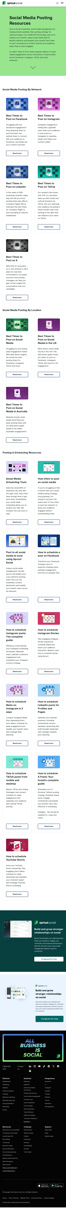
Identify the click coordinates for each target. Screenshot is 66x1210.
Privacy (5, 1198)
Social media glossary (9, 1152)
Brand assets (7, 1164)
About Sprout (28, 1130)
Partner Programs (8, 1161)
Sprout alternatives (8, 1149)
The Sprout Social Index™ (10, 1133)
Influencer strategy (29, 1115)
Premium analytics (8, 1091)
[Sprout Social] (12, 3)
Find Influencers (7, 1155)
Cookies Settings (49, 1198)
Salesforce (48, 1103)
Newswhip (6, 1106)
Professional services (30, 1093)
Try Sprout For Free (49, 959)
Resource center (8, 1145)
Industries (27, 1121)
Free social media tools (10, 1167)
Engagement (6, 1081)
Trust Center (27, 1152)
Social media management (32, 1096)
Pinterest (47, 1097)
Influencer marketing (9, 1097)
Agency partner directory (10, 1158)
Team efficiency (28, 1112)
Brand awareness (29, 1109)
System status (49, 1136)
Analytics (5, 1087)
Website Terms (25, 1198)
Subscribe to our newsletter (11, 1130)
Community (6, 1142)
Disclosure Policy (36, 1198)
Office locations (29, 1133)
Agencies (27, 1084)
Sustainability (28, 1145)
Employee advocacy (9, 1100)
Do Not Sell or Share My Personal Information (16, 1202)
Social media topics (9, 1171)
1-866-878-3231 (7, 1068)
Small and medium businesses (29, 1089)
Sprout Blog (6, 1139)
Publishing (6, 1084)
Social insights (28, 1106)
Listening (5, 1094)
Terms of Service (14, 1198)
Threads (47, 1094)
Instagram (48, 1087)
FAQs (46, 1133)
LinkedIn (47, 1091)
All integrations (49, 1106)
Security (26, 1149)
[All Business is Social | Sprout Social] (33, 1048)
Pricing (5, 1110)
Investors (26, 1142)
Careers (26, 1136)
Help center (48, 1130)
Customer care (28, 1099)
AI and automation (8, 1103)
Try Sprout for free (49, 1019)
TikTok (47, 1100)
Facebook (48, 1081)
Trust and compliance (30, 1118)
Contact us (21, 1068)
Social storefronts (29, 1102)
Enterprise (27, 1081)
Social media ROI (8, 1136)
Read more (17, 153)
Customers (27, 1139)
